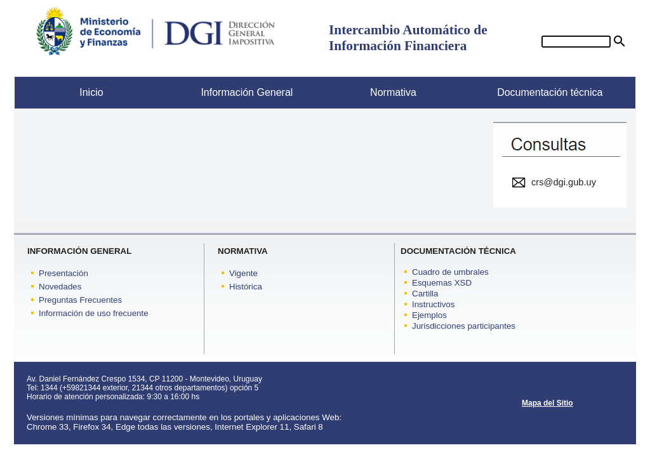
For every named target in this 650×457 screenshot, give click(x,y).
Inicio (59, 92)
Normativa (370, 92)
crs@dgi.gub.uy (563, 182)
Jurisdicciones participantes (463, 326)
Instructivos (433, 304)
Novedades (60, 286)
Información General (231, 92)
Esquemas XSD (442, 283)
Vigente (243, 273)
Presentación (63, 273)
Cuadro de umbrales (450, 272)
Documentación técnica (541, 92)
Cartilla (425, 293)
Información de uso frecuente (94, 313)
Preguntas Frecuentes (80, 300)
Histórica (245, 286)
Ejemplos (429, 315)
